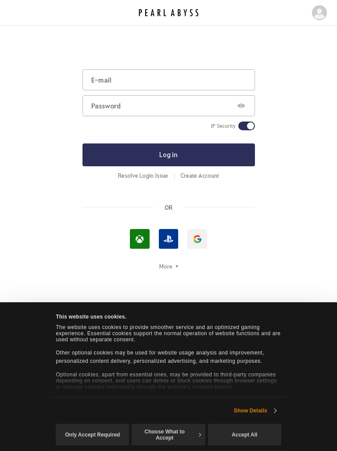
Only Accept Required (92, 435)
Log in (168, 154)
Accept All (244, 435)
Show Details (250, 411)
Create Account (199, 175)
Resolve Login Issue (143, 175)
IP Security (223, 126)
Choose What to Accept (172, 435)
